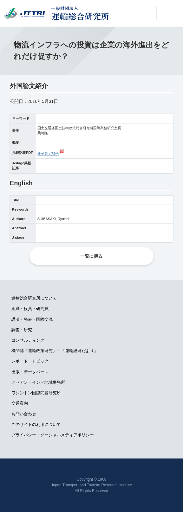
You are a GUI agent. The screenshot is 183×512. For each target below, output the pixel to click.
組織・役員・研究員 (30, 308)
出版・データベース (30, 372)
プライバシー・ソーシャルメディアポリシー (52, 435)
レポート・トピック (30, 361)
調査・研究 (21, 329)
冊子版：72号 (48, 153)
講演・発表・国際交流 (32, 319)
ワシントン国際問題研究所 (36, 392)
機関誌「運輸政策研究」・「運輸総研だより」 (54, 350)
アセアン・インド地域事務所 (38, 382)
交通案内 (19, 403)
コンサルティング (27, 340)
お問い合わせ (23, 414)
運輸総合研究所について (34, 298)
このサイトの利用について (36, 424)
